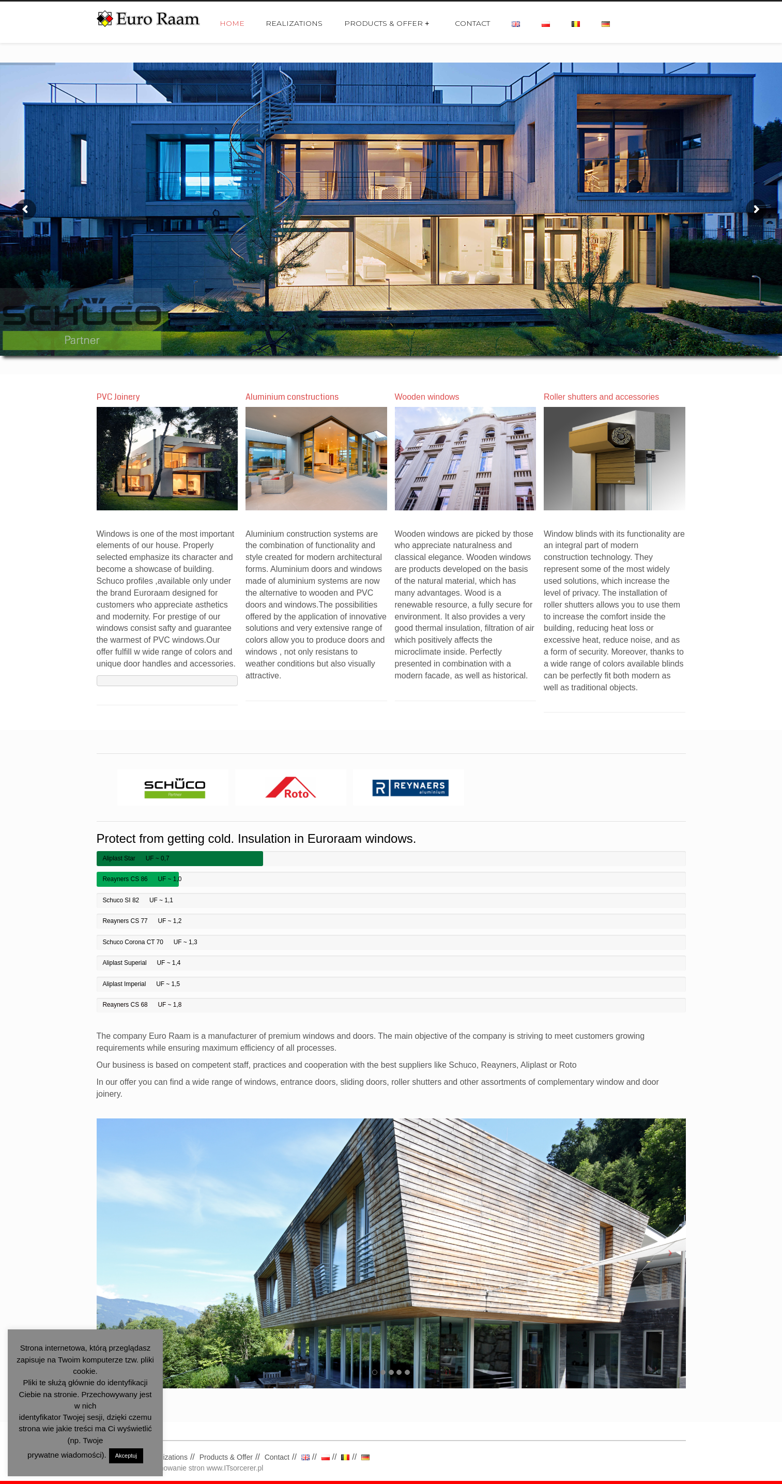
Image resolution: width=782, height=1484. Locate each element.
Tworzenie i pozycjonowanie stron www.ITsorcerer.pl (180, 1468)
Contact (472, 23)
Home (232, 23)
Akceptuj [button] (126, 1455)
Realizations (294, 23)
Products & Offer (386, 23)
